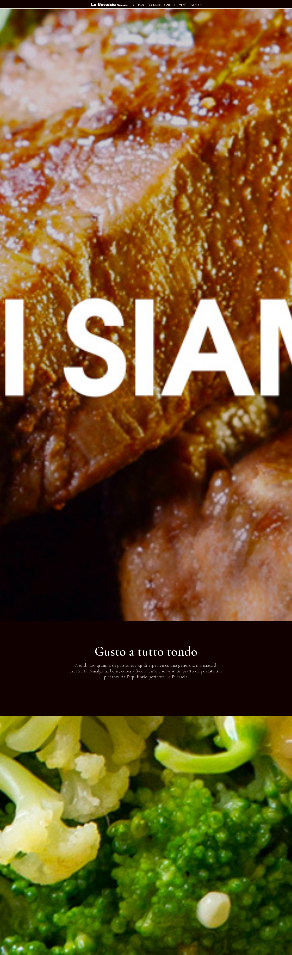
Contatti (155, 5)
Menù (182, 5)
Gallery (169, 5)
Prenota (195, 5)
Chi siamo (138, 5)
